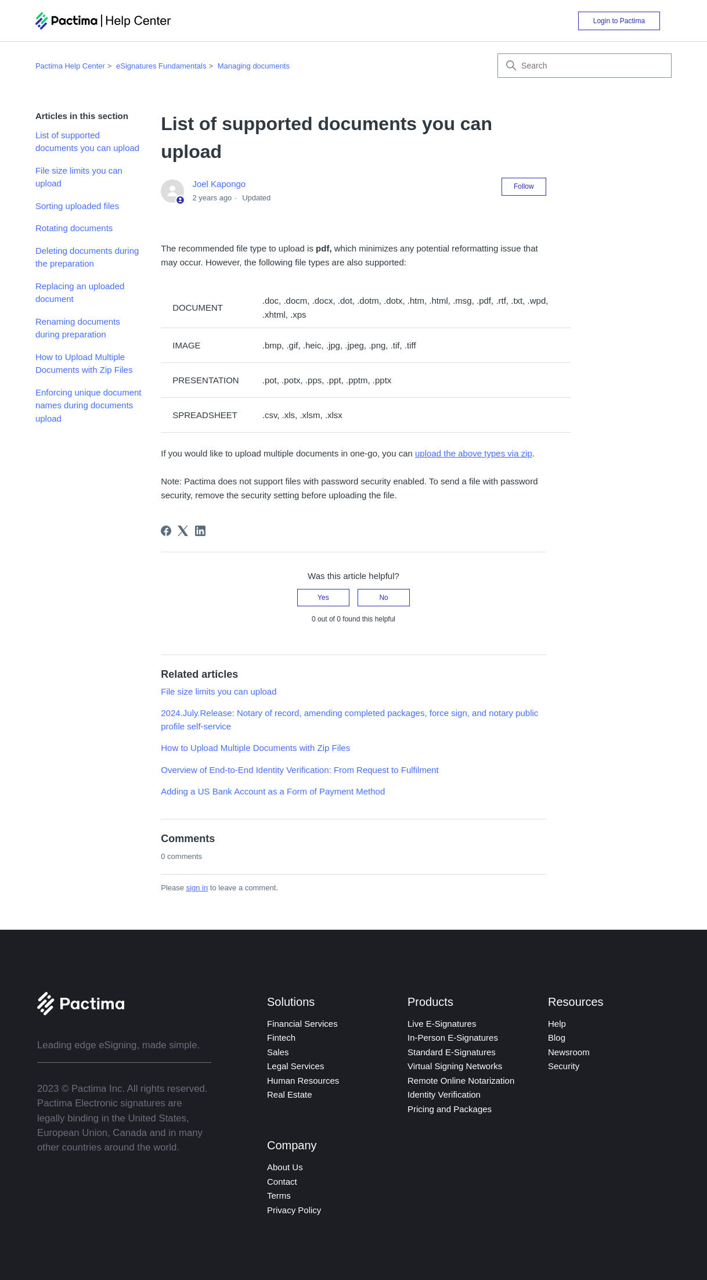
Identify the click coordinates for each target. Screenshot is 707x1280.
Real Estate (289, 1094)
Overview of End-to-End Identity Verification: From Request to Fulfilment (300, 770)
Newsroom (569, 1052)
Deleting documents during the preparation (87, 257)
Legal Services (295, 1066)
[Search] (584, 65)
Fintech (281, 1037)
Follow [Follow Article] (524, 186)
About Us (285, 1167)
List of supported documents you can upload (87, 141)
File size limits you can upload (78, 177)
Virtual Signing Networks (454, 1066)
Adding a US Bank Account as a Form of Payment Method (273, 791)
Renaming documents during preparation (77, 328)
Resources (576, 1001)
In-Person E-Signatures (452, 1037)
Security (563, 1066)
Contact (282, 1181)
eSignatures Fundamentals (161, 66)
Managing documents (254, 66)
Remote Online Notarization (460, 1080)
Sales (278, 1052)
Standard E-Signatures (451, 1052)
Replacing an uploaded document (79, 292)
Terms (279, 1195)
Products (430, 1001)
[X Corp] (183, 531)
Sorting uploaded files (77, 206)
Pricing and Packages (449, 1109)
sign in (197, 887)
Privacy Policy (294, 1210)
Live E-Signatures (441, 1024)
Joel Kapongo (219, 184)
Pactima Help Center (70, 66)
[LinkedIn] (200, 531)
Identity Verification (444, 1094)
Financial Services (302, 1024)
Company (292, 1145)
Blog (556, 1037)
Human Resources (303, 1080)
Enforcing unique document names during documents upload (88, 405)
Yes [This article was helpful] (323, 598)
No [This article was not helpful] (383, 598)
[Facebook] (166, 531)
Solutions (291, 1001)
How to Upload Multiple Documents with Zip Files (84, 363)
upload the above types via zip (473, 453)
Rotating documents (74, 228)
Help (557, 1024)
